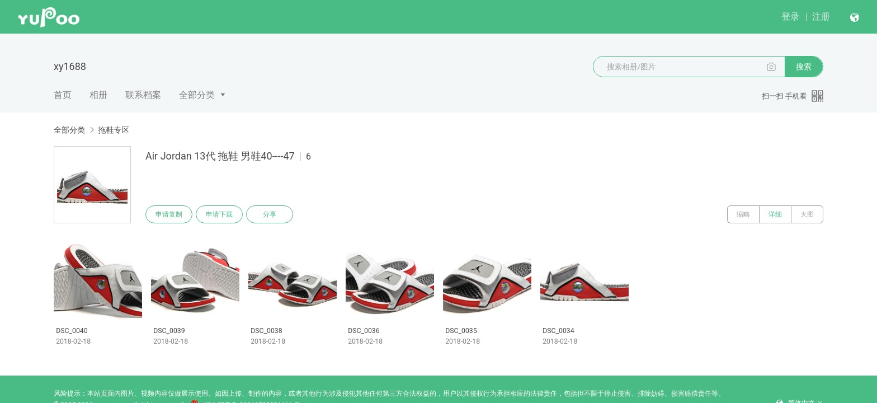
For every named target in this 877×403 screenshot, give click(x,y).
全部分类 (197, 95)
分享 (269, 214)
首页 (63, 95)
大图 (807, 214)
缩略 (743, 214)
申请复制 (168, 214)
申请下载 (219, 214)
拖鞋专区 (113, 129)
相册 (98, 95)
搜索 (804, 66)
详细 (775, 214)
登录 (790, 16)
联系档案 (143, 95)
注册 (821, 16)
